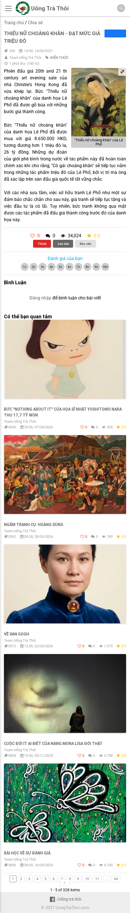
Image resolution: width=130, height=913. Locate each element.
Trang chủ (14, 22)
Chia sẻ (35, 22)
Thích (42, 244)
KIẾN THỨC (59, 57)
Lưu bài (63, 244)
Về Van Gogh (16, 634)
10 (87, 879)
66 (116, 879)
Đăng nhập (40, 298)
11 (97, 879)
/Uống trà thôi (65, 899)
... (106, 879)
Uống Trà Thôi (50, 8)
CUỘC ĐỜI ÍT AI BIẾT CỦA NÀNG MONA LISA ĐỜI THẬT (53, 743)
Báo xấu (85, 244)
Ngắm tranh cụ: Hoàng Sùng (33, 524)
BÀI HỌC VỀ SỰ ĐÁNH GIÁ (27, 853)
